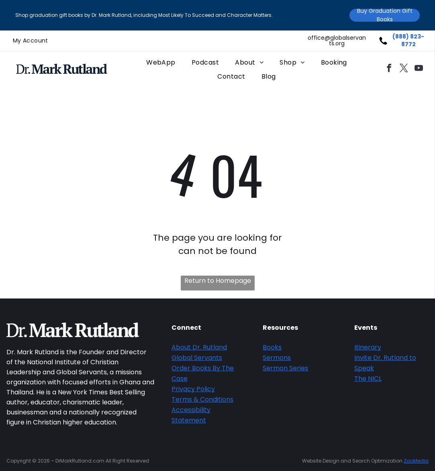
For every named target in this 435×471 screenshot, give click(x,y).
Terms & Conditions (202, 399)
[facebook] (389, 69)
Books (272, 347)
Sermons (277, 357)
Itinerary (367, 347)
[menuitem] (30, 41)
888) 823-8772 (409, 40)
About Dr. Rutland (199, 347)
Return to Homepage (217, 280)
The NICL (368, 378)
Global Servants (197, 357)
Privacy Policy (193, 389)
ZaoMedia (416, 460)
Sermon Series (285, 368)
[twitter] (404, 69)
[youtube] (419, 69)
